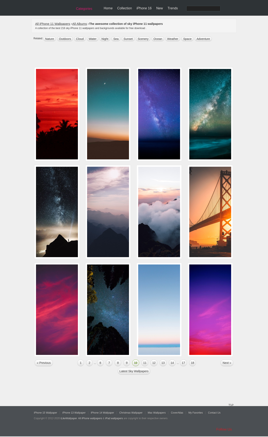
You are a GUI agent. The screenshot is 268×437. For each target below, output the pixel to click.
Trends (173, 8)
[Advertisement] (136, 54)
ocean (157, 39)
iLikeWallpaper (69, 418)
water (93, 39)
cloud (80, 39)
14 (172, 363)
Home (108, 8)
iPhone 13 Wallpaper (74, 412)
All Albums (79, 23)
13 (163, 363)
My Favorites (195, 412)
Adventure (203, 39)
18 (192, 363)
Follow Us (224, 429)
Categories (84, 8)
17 (183, 363)
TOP (230, 404)
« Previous (44, 363)
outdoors (65, 39)
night (105, 39)
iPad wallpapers (114, 418)
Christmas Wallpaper (131, 412)
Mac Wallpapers (157, 412)
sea (116, 39)
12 (154, 363)
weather (172, 39)
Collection (124, 8)
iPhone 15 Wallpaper (45, 412)
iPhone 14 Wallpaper (102, 412)
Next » (227, 363)
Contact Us (214, 412)
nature (49, 39)
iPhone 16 (144, 8)
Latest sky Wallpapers (134, 371)
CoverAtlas (177, 412)
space (187, 39)
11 (145, 363)
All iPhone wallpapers (90, 418)
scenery (143, 39)
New (159, 8)
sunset (128, 39)
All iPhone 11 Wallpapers (52, 23)
